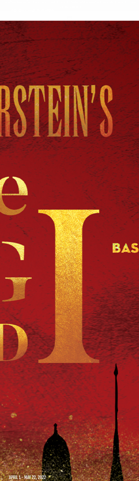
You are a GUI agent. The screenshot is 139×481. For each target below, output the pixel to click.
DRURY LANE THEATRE (32, 11)
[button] (69, 19)
